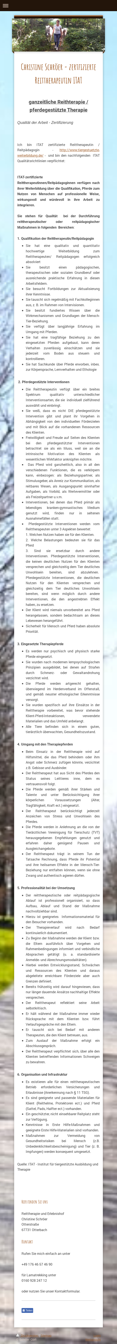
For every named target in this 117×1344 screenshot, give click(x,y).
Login (97, 1335)
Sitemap (46, 1335)
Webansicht (93, 1339)
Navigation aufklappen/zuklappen (58, 5)
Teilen (27, 1310)
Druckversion (27, 1335)
